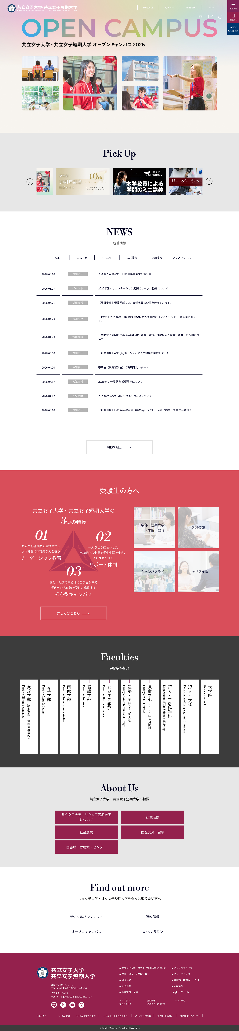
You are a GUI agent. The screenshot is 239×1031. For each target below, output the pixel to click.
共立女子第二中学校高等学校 (114, 1015)
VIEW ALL (114, 447)
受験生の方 (148, 7)
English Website (181, 992)
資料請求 (152, 916)
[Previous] (30, 181)
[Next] (209, 181)
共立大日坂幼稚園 (143, 1015)
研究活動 (152, 817)
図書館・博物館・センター (86, 847)
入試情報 (198, 527)
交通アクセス (125, 1003)
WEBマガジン (153, 931)
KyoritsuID (169, 7)
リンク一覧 (180, 1000)
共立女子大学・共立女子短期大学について (86, 817)
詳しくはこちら (68, 613)
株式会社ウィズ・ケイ (190, 1015)
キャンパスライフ (154, 571)
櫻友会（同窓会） (165, 1015)
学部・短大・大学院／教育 (136, 973)
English (212, 7)
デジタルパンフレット (86, 916)
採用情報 (151, 1000)
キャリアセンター (183, 973)
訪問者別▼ (191, 7)
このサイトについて (156, 1003)
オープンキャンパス (86, 931)
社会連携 (86, 832)
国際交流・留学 (152, 832)
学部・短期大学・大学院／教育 (154, 527)
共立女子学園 (64, 1015)
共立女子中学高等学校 (86, 1015)
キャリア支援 (198, 571)
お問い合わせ (125, 1000)
